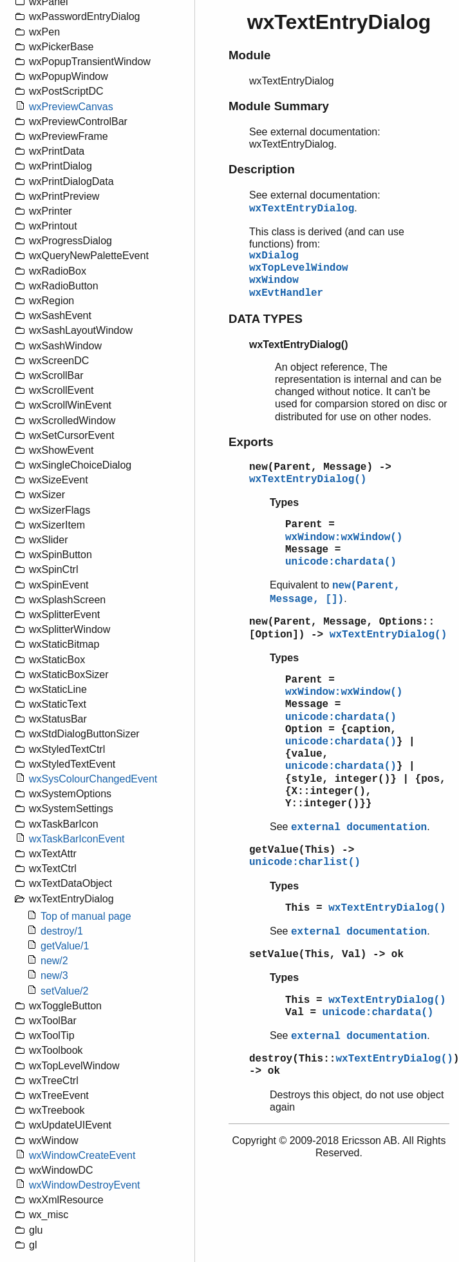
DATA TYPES (266, 318)
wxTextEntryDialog (301, 209)
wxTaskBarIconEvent (77, 838)
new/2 (54, 960)
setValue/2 (64, 990)
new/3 (54, 975)
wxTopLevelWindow (298, 268)
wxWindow (274, 280)
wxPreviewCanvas (71, 106)
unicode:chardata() (341, 562)
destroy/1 (62, 931)
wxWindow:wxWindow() (343, 537)
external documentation (359, 827)
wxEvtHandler (286, 293)
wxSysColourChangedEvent (93, 778)
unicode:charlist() (305, 862)
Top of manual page (86, 916)
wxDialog (274, 256)
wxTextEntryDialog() (307, 479)
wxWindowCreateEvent (82, 1155)
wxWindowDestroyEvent (84, 1184)
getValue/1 (65, 945)
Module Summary (279, 106)
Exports (251, 442)
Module (249, 55)
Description (262, 169)
